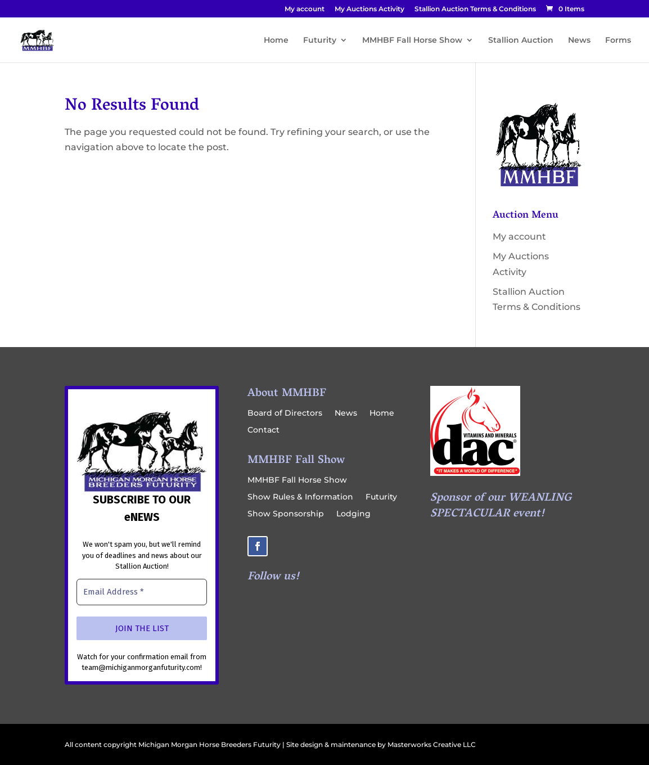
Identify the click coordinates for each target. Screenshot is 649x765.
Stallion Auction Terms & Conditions (475, 9)
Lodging (353, 514)
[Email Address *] (141, 592)
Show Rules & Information (300, 497)
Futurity (319, 40)
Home (276, 40)
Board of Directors (284, 413)
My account (304, 9)
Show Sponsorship (285, 514)
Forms (618, 40)
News (579, 40)
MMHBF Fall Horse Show (412, 40)
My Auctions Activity (369, 9)
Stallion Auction (520, 40)
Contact (263, 430)
